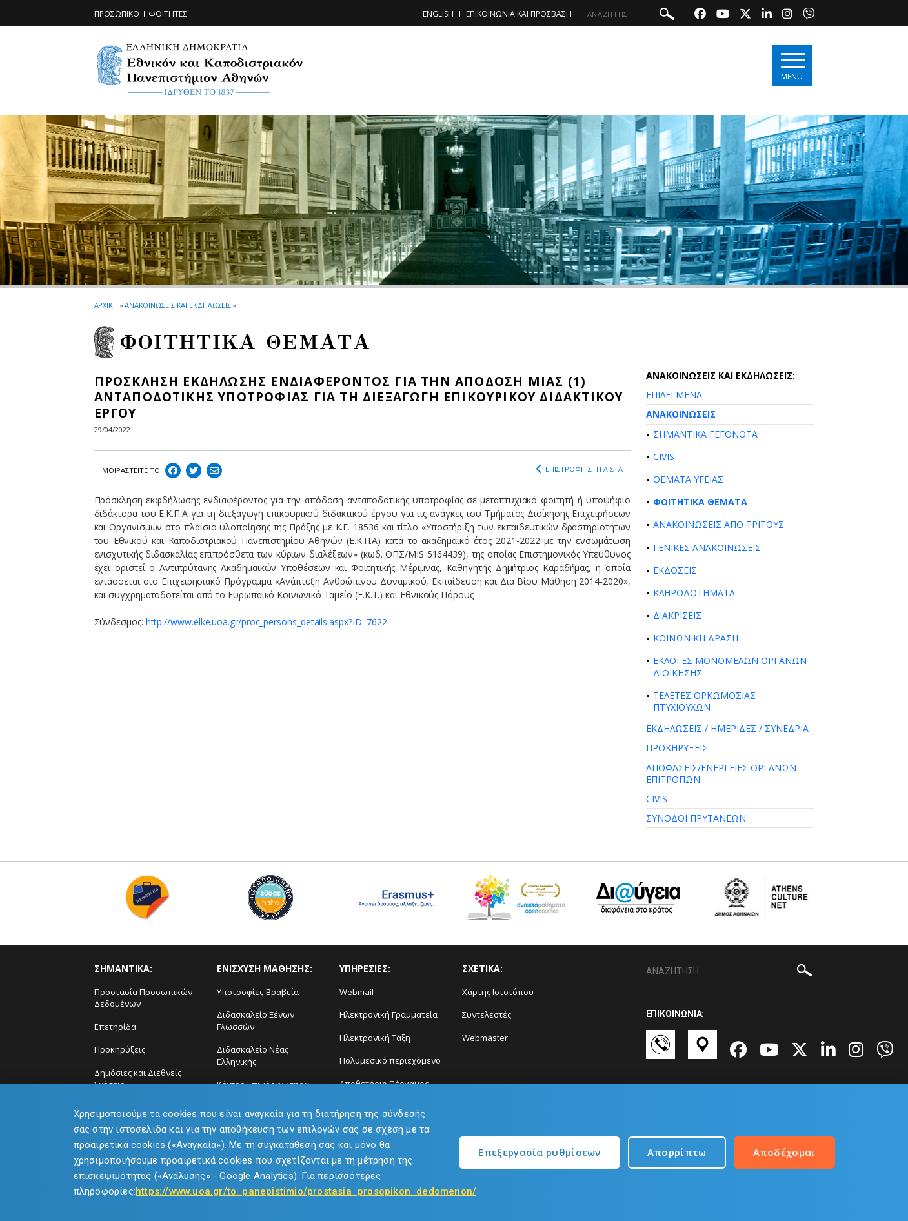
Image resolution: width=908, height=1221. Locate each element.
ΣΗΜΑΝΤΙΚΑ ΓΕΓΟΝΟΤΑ (705, 434)
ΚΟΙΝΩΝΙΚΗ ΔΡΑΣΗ (695, 638)
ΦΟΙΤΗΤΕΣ (167, 13)
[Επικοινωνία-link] (660, 1050)
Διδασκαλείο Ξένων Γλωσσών (255, 1021)
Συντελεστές (486, 1014)
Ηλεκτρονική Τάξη (374, 1038)
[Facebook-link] (700, 15)
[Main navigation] (792, 65)
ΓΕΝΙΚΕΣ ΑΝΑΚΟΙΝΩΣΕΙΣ (707, 547)
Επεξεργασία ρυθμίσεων (539, 1151)
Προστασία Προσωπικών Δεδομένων (143, 998)
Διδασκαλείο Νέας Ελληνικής (252, 1055)
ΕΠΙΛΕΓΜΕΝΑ (674, 394)
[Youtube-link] (722, 15)
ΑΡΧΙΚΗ (106, 305)
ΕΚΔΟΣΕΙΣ (675, 570)
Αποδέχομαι (784, 1151)
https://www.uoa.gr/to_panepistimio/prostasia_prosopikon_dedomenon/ (306, 1191)
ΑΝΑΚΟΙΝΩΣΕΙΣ (681, 414)
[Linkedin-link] (767, 15)
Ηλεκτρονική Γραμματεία (388, 1014)
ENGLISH (438, 13)
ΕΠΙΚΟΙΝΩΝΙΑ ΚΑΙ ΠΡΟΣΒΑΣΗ (519, 13)
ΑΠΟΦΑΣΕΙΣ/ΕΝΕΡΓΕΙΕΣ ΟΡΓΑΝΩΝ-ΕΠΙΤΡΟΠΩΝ (723, 773)
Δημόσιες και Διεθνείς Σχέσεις (137, 1079)
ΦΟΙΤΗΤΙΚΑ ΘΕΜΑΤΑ (700, 502)
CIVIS (663, 456)
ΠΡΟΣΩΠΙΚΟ (116, 13)
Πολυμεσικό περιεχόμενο (390, 1060)
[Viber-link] (808, 15)
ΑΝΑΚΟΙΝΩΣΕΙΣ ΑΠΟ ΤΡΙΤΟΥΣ (718, 524)
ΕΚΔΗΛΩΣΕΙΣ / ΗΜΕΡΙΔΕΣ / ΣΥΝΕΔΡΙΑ (727, 728)
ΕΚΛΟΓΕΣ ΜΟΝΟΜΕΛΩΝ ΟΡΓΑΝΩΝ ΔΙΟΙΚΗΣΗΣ (730, 666)
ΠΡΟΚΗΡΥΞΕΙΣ (677, 748)
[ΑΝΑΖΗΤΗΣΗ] (632, 14)
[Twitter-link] (745, 15)
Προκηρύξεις (119, 1049)
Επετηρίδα (115, 1027)
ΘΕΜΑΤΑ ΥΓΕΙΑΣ (688, 479)
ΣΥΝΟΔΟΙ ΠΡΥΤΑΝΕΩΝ (696, 818)
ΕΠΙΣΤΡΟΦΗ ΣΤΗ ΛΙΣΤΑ (579, 469)
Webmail (356, 992)
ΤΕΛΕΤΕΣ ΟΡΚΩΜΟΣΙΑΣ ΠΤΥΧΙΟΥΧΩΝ (704, 701)
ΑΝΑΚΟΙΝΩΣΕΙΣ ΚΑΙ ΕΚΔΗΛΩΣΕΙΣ (178, 305)
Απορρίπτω (677, 1151)
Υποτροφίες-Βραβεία (258, 992)
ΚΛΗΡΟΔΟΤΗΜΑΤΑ (694, 593)
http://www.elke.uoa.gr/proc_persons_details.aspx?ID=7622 (267, 622)
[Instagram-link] (787, 15)
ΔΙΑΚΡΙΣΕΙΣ (677, 615)
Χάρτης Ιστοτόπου (498, 992)
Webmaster (485, 1038)
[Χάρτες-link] (702, 1050)
